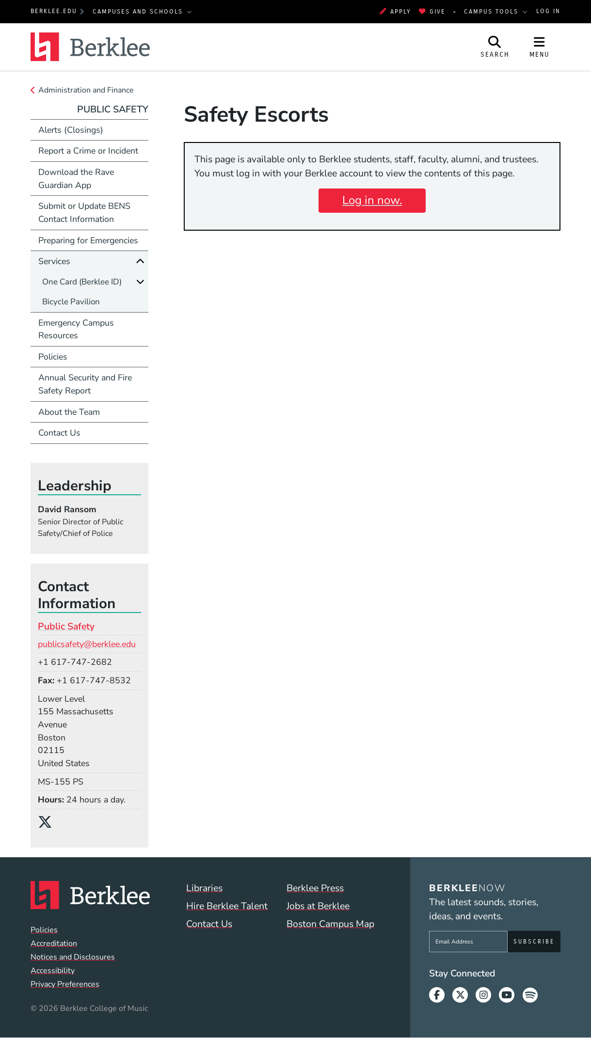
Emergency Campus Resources (76, 329)
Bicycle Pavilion (71, 301)
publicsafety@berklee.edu (87, 644)
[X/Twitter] (48, 822)
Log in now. (372, 200)
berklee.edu (54, 11)
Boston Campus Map (330, 923)
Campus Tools (492, 12)
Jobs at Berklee (318, 905)
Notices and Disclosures (73, 957)
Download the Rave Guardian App (76, 178)
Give (432, 12)
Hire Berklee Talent (227, 905)
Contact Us (59, 433)
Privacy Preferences (65, 984)
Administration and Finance (86, 90)
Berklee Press (315, 888)
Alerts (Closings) (70, 130)
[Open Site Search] (495, 47)
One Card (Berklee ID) (82, 281)
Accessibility (53, 970)
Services (54, 261)
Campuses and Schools (139, 12)
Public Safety (112, 109)
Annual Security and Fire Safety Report (85, 384)
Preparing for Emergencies (88, 240)
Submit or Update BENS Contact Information (84, 212)
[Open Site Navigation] (539, 47)
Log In (548, 11)
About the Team (69, 412)
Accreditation (54, 943)
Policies (52, 356)
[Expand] (140, 281)
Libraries (204, 888)
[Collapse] (140, 261)
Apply (395, 12)
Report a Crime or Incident (88, 151)
